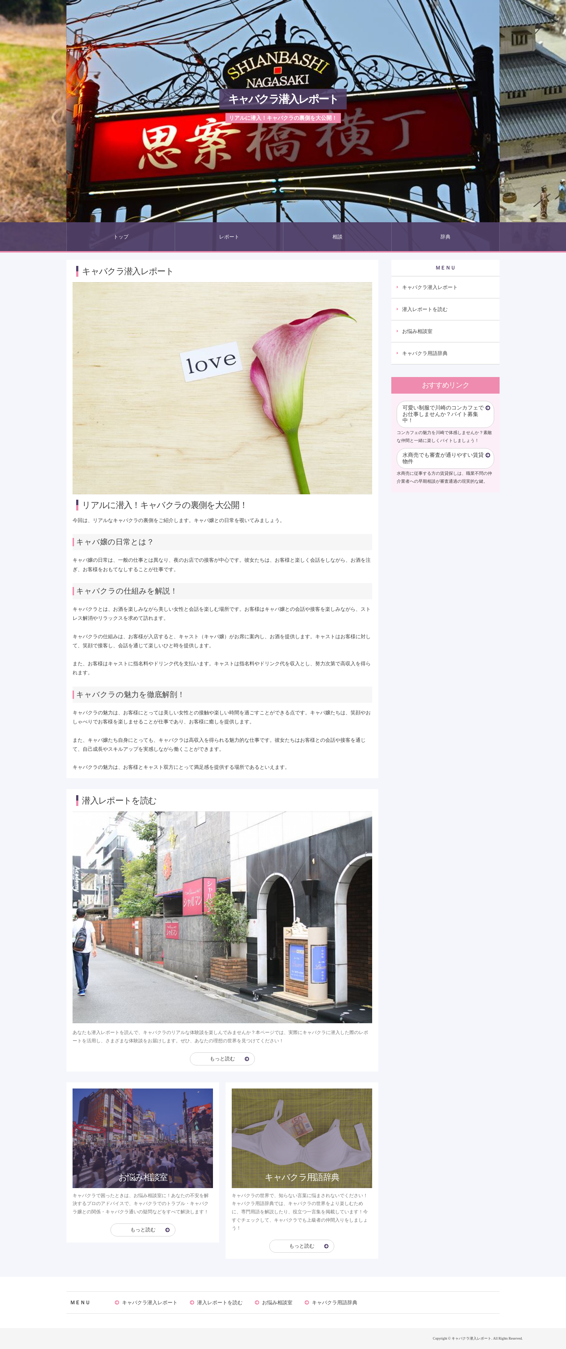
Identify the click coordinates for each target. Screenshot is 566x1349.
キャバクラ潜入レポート (283, 99)
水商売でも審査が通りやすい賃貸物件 (443, 458)
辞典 (445, 237)
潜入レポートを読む (425, 309)
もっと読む (222, 1058)
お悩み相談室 (417, 331)
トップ (121, 237)
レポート (229, 237)
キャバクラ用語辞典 (425, 353)
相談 (337, 237)
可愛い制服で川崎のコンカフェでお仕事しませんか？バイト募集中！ (443, 414)
